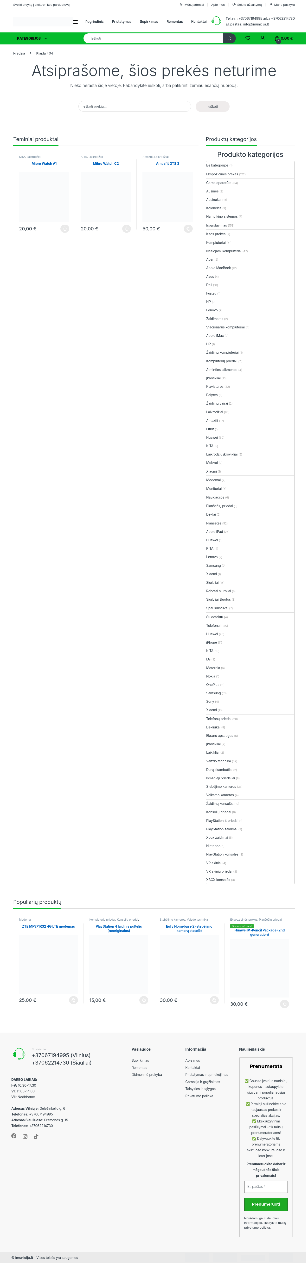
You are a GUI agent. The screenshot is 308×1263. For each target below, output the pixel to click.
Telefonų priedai (218, 719)
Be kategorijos (217, 165)
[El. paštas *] (266, 1187)
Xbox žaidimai (217, 837)
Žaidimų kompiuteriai (222, 352)
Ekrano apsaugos (219, 735)
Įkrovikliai (213, 378)
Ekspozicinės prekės (222, 174)
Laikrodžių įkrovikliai (221, 454)
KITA (22, 157)
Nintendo (213, 846)
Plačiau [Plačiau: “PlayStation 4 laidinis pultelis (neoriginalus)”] (143, 1000)
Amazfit (147, 157)
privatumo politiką (257, 1227)
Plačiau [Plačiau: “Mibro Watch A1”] (64, 229)
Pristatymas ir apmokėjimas (206, 1074)
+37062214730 (283, 18)
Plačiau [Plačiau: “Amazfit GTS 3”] (188, 229)
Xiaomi (211, 471)
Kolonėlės (213, 208)
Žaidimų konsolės (219, 803)
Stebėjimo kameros (221, 786)
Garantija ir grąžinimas (202, 1082)
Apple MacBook (218, 268)
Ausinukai (213, 199)
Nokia (210, 676)
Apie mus (218, 4)
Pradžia (19, 53)
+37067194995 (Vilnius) (61, 1055)
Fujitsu (211, 293)
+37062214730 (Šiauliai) (62, 1063)
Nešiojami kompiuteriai (224, 251)
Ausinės (212, 191)
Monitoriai (214, 489)
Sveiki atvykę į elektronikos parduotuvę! (42, 4)
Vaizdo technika (218, 761)
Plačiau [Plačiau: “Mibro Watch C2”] (126, 229)
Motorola (213, 668)
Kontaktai (199, 21)
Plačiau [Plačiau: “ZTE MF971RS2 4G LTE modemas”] (73, 1000)
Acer (210, 259)
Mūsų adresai (191, 5)
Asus (210, 276)
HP (208, 302)
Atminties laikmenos (221, 370)
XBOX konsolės (218, 880)
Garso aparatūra (218, 183)
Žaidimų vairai (217, 403)
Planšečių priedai (219, 506)
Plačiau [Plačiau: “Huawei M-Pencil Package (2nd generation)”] (284, 1004)
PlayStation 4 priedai (222, 821)
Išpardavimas (216, 225)
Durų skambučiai (219, 770)
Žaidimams (214, 319)
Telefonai (213, 625)
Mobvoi (212, 463)
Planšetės (213, 523)
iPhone (211, 642)
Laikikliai (212, 752)
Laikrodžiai (34, 157)
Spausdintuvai (217, 608)
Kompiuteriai (216, 242)
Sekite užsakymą (247, 5)
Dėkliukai (213, 727)
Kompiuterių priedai (221, 361)
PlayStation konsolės (222, 854)
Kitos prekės (215, 234)
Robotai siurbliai (218, 591)
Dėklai (211, 514)
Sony (210, 701)
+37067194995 (250, 18)
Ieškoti (212, 107)
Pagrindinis (94, 21)
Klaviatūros (215, 386)
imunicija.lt (24, 1258)
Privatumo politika (199, 1096)
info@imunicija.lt (247, 24)
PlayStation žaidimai (221, 829)
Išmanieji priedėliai (220, 778)
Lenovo (212, 310)
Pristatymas (122, 21)
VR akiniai (213, 863)
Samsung (213, 565)
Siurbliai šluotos (218, 599)
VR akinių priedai (219, 871)
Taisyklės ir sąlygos (200, 1089)
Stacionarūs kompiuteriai (225, 327)
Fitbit (210, 429)
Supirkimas (149, 21)
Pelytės (212, 395)
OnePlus (212, 685)
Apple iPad (214, 532)
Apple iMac (215, 335)
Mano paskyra (282, 5)
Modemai (213, 480)
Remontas (175, 21)
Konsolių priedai (218, 812)
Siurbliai (212, 582)
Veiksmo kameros (220, 795)
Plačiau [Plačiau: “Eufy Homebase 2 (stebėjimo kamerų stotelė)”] (214, 1000)
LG (208, 659)
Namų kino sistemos (222, 216)
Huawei (212, 437)
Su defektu (214, 617)
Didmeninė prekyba (147, 1074)
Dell (209, 285)
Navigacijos (215, 497)
